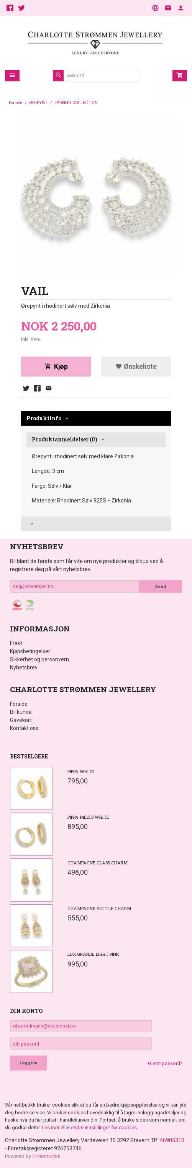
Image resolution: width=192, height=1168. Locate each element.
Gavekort (21, 720)
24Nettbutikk (46, 1156)
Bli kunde (21, 712)
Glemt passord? (165, 1063)
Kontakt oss (24, 728)
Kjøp (56, 366)
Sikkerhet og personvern (39, 659)
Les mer (51, 1127)
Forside (15, 102)
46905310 (172, 1140)
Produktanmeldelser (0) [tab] (64, 439)
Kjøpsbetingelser (30, 651)
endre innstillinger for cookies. (104, 1127)
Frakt (16, 643)
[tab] (96, 524)
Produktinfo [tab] (43, 418)
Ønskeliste (136, 366)
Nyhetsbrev (24, 667)
